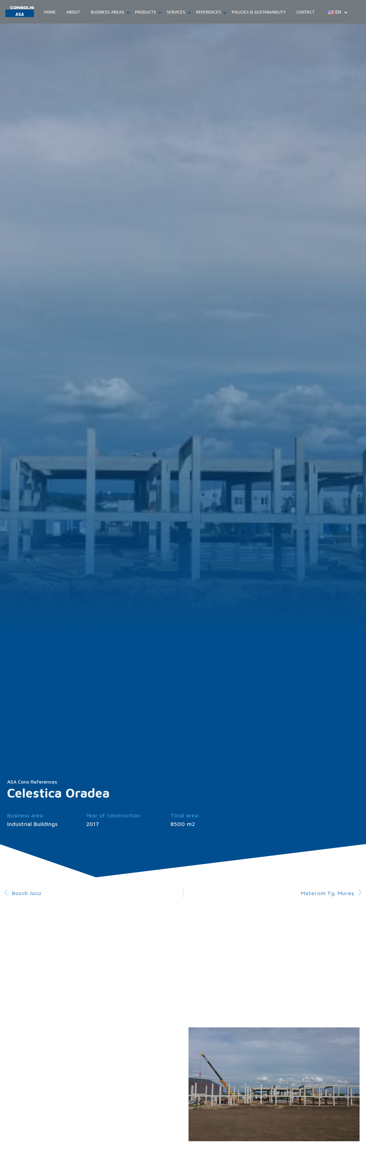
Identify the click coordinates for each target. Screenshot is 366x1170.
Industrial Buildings (32, 824)
